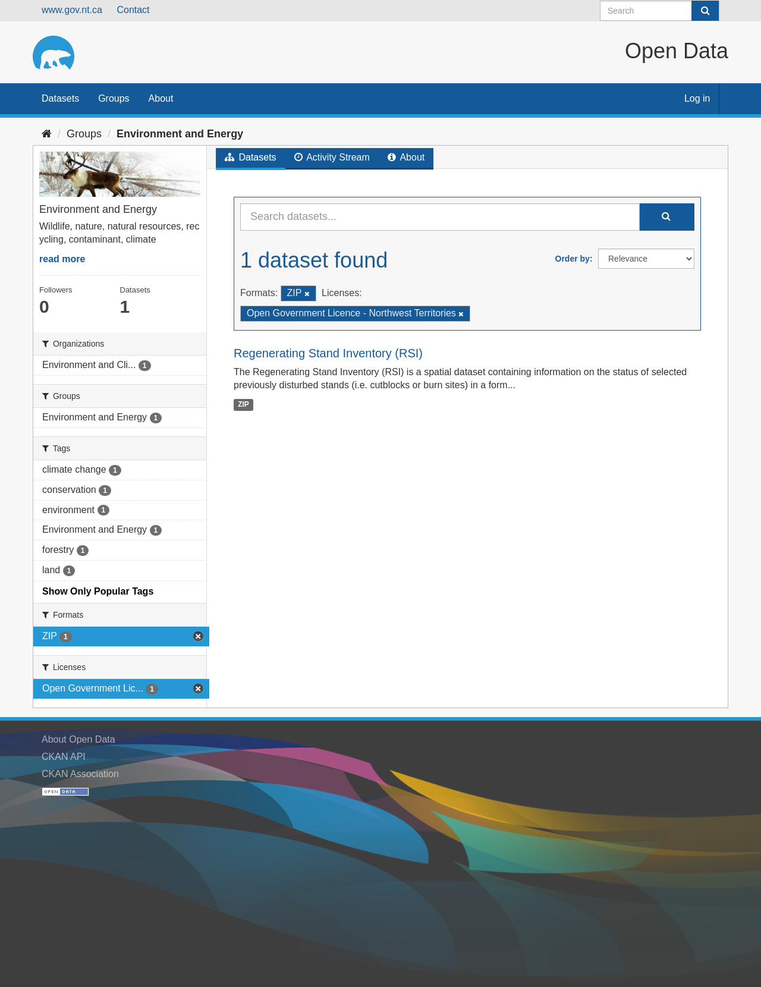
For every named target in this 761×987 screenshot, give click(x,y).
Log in (697, 98)
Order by (572, 258)
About (161, 98)
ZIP (243, 404)
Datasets (60, 98)
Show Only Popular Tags (97, 591)
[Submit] (705, 11)
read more (62, 259)
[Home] (47, 134)
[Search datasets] (659, 11)
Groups (113, 98)
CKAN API (64, 757)
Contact (133, 10)
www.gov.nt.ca (72, 10)
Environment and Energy (180, 134)
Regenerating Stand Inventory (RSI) (328, 353)
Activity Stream (332, 157)
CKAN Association (80, 774)
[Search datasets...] (440, 217)
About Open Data (78, 739)
